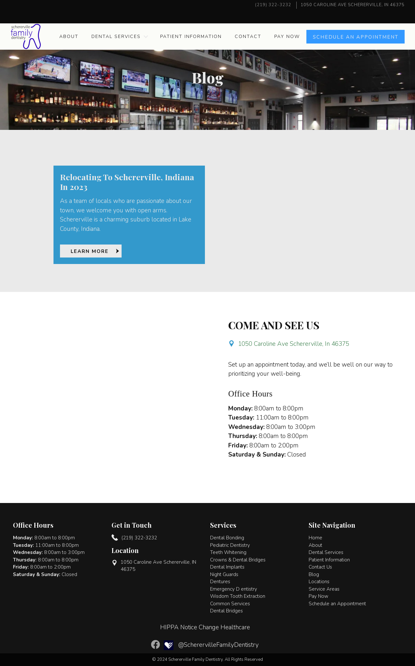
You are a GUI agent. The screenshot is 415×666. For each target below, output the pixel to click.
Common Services (230, 603)
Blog (314, 574)
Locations (319, 581)
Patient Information (191, 36)
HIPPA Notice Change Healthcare (205, 627)
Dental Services (116, 36)
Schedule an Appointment (337, 603)
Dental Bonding (227, 537)
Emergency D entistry (233, 589)
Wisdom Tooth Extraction (237, 596)
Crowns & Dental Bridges (238, 560)
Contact (248, 36)
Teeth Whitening (228, 552)
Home (315, 537)
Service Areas (324, 589)
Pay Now (287, 36)
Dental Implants (227, 567)
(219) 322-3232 (273, 5)
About (68, 36)
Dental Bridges (226, 611)
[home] (25, 36)
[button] (119, 36)
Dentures (220, 581)
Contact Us (320, 567)
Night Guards (224, 574)
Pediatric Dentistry (230, 545)
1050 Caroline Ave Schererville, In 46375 (293, 344)
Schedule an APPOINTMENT (355, 37)
